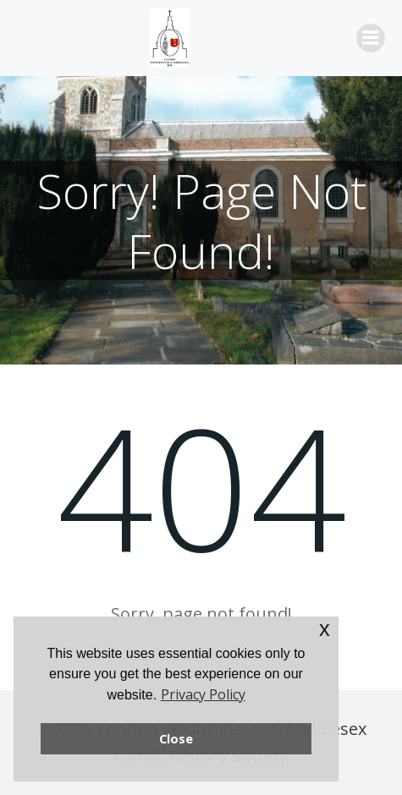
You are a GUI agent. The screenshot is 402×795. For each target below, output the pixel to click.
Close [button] (176, 739)
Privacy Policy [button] (203, 694)
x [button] (324, 629)
